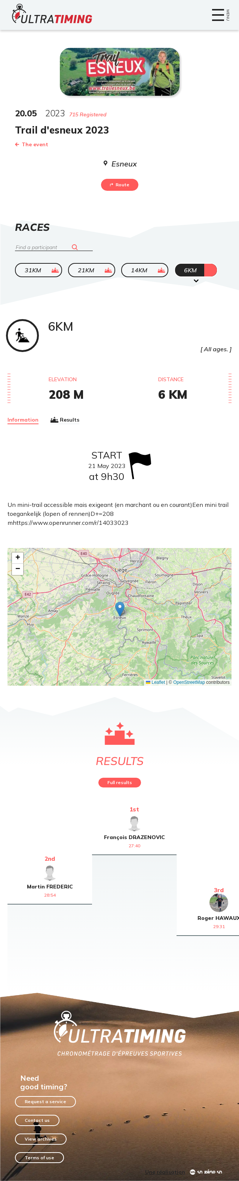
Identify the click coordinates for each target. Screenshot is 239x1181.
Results (64, 419)
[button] (120, 609)
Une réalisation (165, 1172)
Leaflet (155, 682)
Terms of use (39, 1157)
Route (119, 184)
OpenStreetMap (189, 682)
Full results (119, 782)
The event (31, 144)
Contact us (37, 1120)
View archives (41, 1139)
